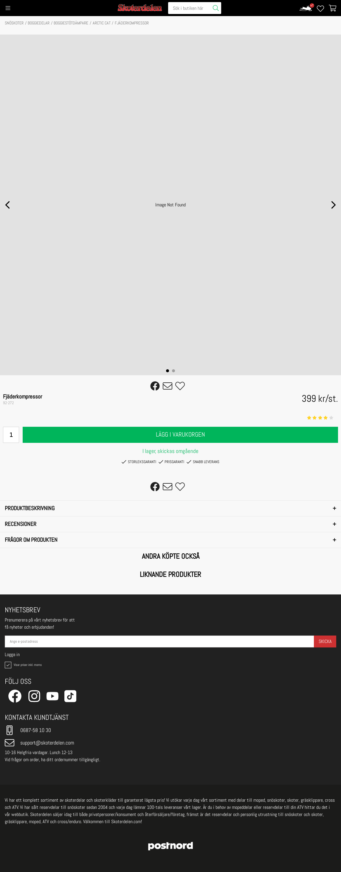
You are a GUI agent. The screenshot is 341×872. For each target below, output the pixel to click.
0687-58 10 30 (28, 730)
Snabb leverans (203, 462)
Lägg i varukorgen (180, 434)
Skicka (325, 641)
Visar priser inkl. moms (23, 665)
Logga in (12, 654)
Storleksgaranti (139, 462)
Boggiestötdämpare (71, 23)
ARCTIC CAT (102, 23)
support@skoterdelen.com (39, 743)
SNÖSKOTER (14, 23)
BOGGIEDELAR (38, 23)
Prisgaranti (171, 462)
